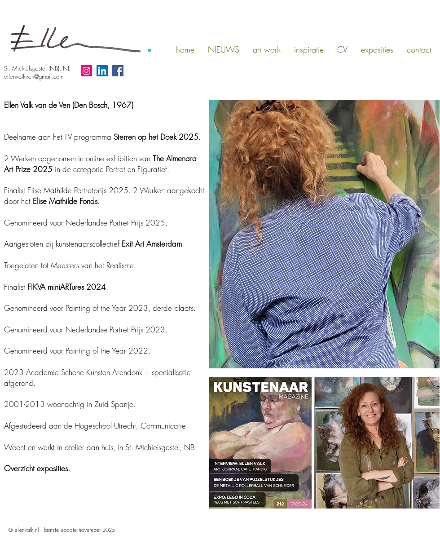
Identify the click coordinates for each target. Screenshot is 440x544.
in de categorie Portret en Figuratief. (100, 163)
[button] (266, 49)
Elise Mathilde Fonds (65, 201)
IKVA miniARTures (57, 287)
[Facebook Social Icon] (117, 70)
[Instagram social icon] (86, 70)
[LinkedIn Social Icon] (102, 70)
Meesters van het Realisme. (93, 265)
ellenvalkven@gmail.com (33, 76)
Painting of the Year (96, 308)
